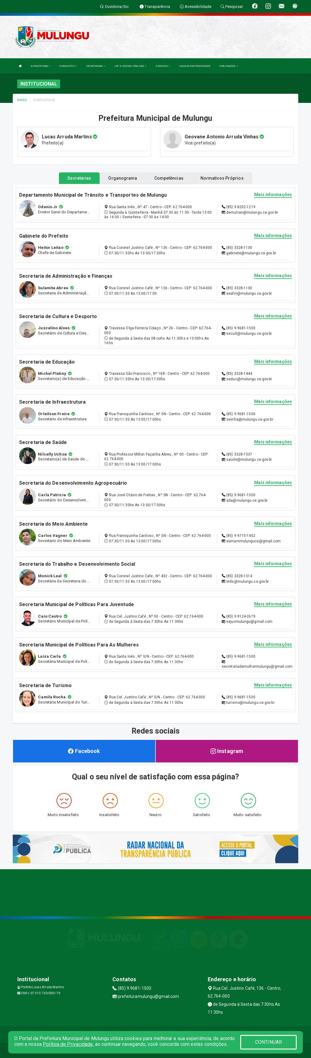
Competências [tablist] (168, 178)
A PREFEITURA (40, 66)
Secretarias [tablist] (79, 178)
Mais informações (273, 194)
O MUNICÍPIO (68, 66)
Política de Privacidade (68, 1044)
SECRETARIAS (95, 66)
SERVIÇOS (163, 66)
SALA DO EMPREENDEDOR (194, 66)
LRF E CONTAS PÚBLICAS (130, 66)
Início (22, 99)
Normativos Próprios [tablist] (222, 178)
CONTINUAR (268, 1042)
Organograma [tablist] (122, 178)
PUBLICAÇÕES (228, 66)
